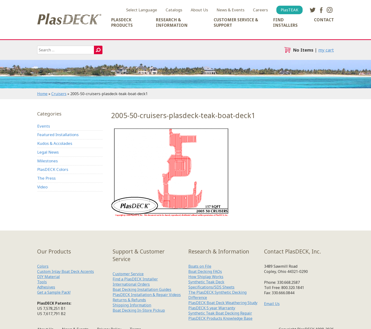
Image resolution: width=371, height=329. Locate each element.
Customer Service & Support (236, 22)
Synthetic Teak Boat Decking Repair (220, 313)
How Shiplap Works (205, 276)
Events (43, 126)
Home (42, 93)
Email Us (272, 303)
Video (42, 187)
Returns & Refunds (129, 299)
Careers (260, 10)
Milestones (47, 161)
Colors (43, 266)
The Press (46, 178)
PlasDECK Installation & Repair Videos (147, 294)
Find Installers (285, 22)
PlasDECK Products (122, 22)
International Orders (131, 284)
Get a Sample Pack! (54, 292)
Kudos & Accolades (54, 143)
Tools (42, 282)
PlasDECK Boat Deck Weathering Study (222, 302)
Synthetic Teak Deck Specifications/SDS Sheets (211, 284)
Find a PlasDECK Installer (135, 279)
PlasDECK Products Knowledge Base (220, 318)
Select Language (141, 10)
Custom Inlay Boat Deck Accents (65, 271)
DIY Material (48, 276)
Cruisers (58, 93)
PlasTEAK (289, 10)
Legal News (48, 152)
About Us (199, 10)
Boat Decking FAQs (205, 271)
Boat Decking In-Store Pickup (139, 310)
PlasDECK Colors (52, 169)
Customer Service (128, 273)
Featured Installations (58, 134)
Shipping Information (132, 305)
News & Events (230, 10)
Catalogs (174, 10)
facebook (321, 10)
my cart (326, 50)
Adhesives (46, 287)
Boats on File (199, 266)
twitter (312, 10)
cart (287, 50)
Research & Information (172, 22)
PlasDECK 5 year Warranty (211, 308)
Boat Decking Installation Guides (142, 289)
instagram (329, 10)
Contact (324, 19)
